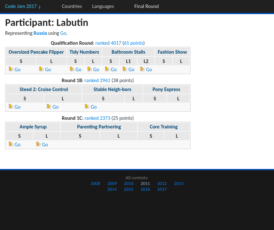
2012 (162, 183)
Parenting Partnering (99, 127)
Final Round (146, 6)
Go (63, 33)
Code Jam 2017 (23, 6)
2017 (162, 189)
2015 (128, 189)
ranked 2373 (97, 118)
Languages (103, 6)
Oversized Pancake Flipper (36, 52)
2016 (145, 189)
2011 (145, 183)
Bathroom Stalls (128, 52)
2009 (112, 183)
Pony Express (166, 89)
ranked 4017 (108, 43)
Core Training (163, 127)
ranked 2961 (98, 80)
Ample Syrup (33, 127)
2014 (112, 189)
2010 (128, 183)
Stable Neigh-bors (112, 89)
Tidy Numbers (84, 52)
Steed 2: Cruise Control (44, 89)
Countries (72, 6)
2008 (95, 183)
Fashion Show (172, 52)
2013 (178, 183)
